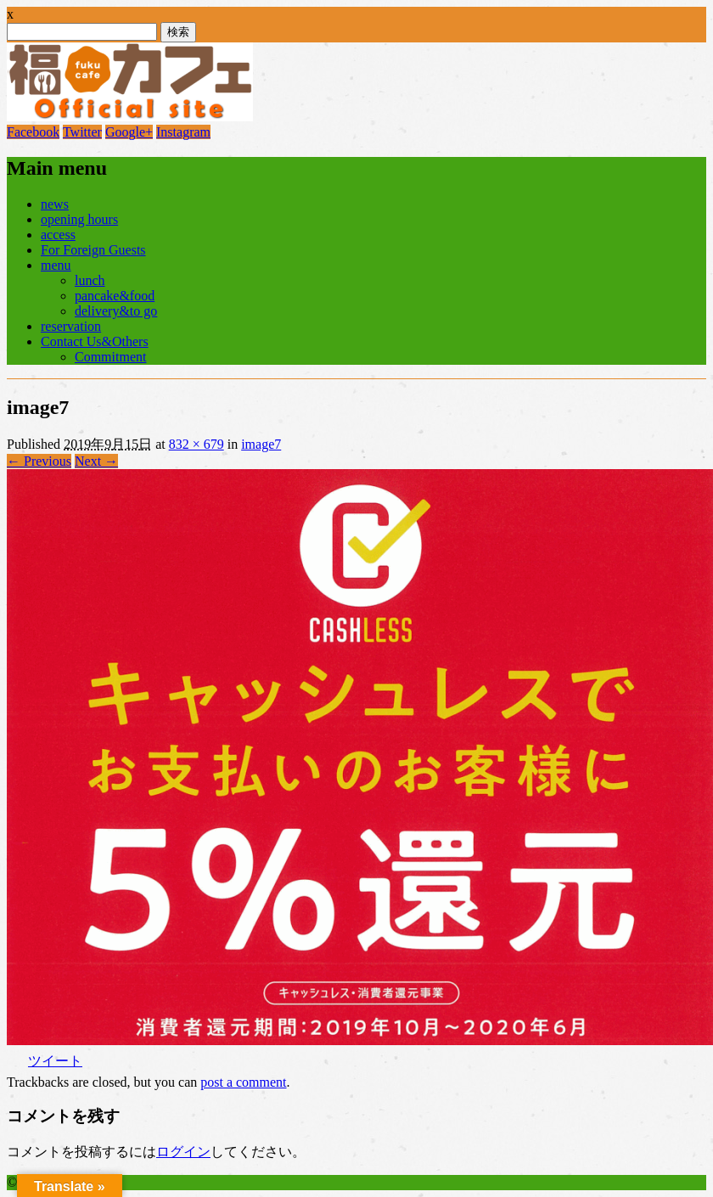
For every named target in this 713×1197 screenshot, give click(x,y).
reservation (71, 326)
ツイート (55, 1061)
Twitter (82, 132)
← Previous (39, 461)
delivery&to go (116, 311)
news (55, 204)
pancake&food (114, 295)
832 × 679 (196, 444)
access (58, 234)
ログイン (183, 1151)
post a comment (243, 1082)
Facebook (33, 132)
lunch (90, 280)
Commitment (110, 357)
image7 (261, 444)
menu (56, 265)
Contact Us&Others (95, 341)
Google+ (129, 132)
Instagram (183, 132)
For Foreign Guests (93, 250)
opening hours (79, 219)
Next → (96, 461)
